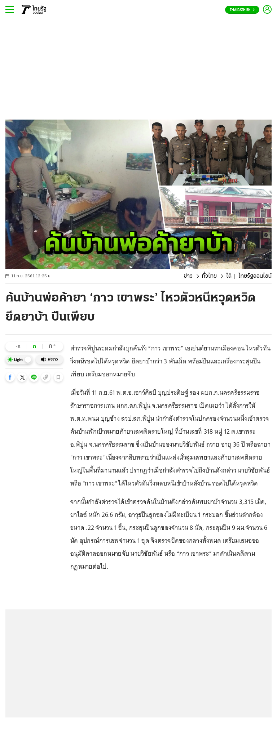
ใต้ (229, 276)
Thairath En (242, 10)
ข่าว (188, 276)
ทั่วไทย (209, 276)
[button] (10, 377)
